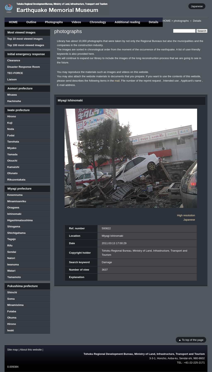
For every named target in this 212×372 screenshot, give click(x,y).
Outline (31, 22)
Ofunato (12, 173)
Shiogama (13, 226)
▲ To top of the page (190, 339)
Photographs (54, 22)
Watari (11, 270)
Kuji (9, 122)
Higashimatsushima (20, 220)
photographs (181, 20)
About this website (31, 349)
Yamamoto (14, 277)
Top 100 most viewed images (25, 45)
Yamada (12, 154)
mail (117, 80)
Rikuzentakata (16, 179)
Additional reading (127, 22)
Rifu (9, 245)
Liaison (12, 79)
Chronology (98, 22)
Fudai (10, 135)
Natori (11, 258)
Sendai (11, 251)
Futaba (11, 311)
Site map (12, 349)
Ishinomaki (14, 213)
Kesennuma (15, 194)
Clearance (13, 60)
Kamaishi (13, 167)
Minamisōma (15, 305)
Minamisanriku (16, 201)
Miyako (11, 148)
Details (153, 22)
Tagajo (11, 239)
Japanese (197, 6)
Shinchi (12, 292)
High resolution (186, 215)
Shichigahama (16, 232)
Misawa (12, 94)
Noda (10, 129)
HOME (13, 22)
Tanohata (13, 141)
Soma (10, 298)
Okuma (11, 317)
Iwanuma (13, 264)
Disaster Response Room (23, 66)
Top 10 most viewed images (25, 38)
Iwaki (10, 330)
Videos (76, 22)
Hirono (11, 116)
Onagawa (13, 207)
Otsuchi (12, 160)
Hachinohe (14, 101)
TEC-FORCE (15, 73)
